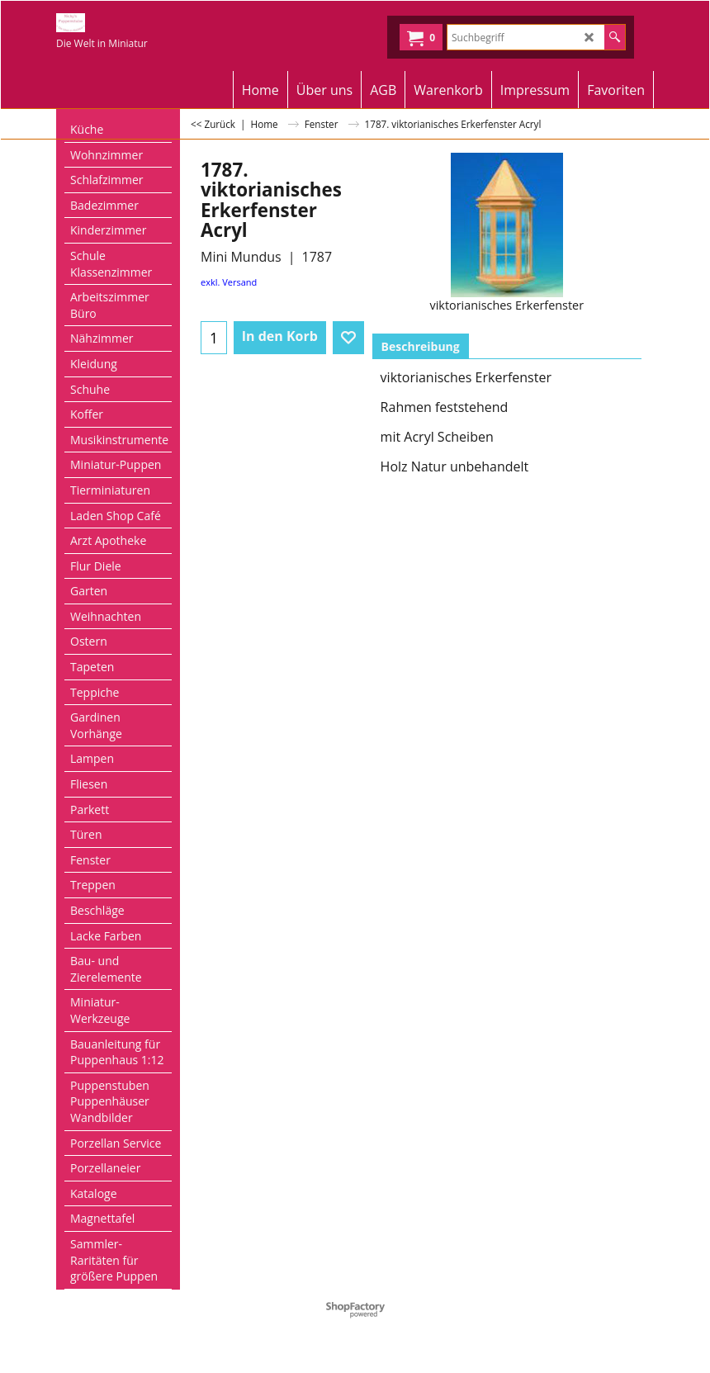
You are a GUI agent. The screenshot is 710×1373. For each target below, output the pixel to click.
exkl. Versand (229, 282)
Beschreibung (420, 346)
